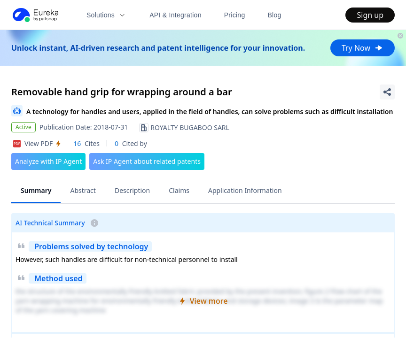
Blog (274, 15)
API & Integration (175, 15)
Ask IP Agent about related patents (147, 161)
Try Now (362, 48)
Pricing (234, 15)
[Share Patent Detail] (387, 92)
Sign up (370, 15)
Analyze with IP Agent (48, 161)
